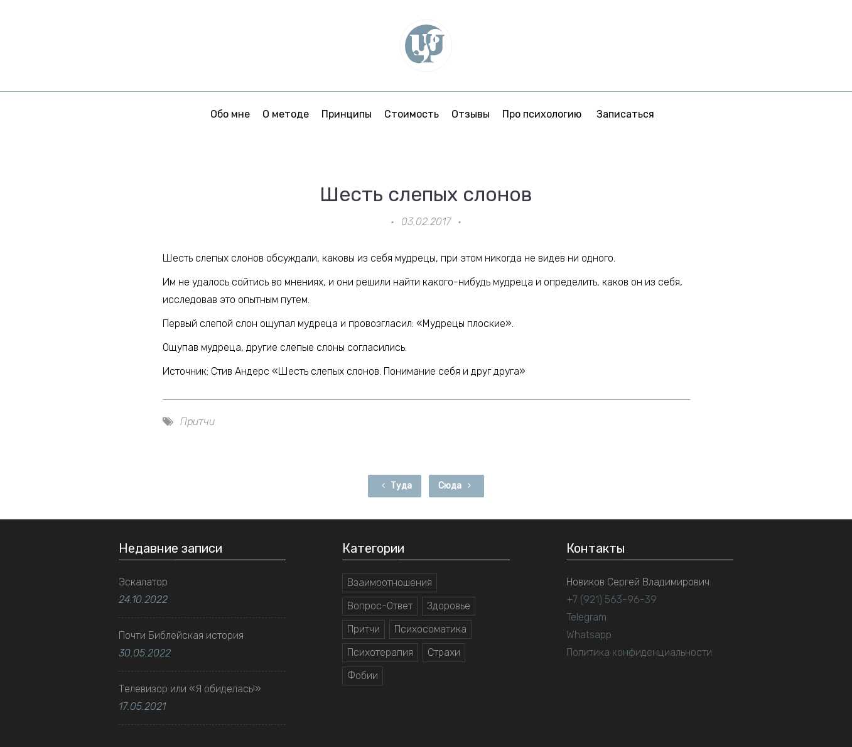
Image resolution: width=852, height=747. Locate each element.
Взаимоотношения (389, 583)
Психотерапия (380, 652)
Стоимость (411, 114)
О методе (285, 114)
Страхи (444, 652)
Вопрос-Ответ (380, 606)
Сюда (456, 485)
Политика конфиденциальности (639, 652)
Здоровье (448, 606)
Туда (394, 485)
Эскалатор (143, 582)
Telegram (586, 617)
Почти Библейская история (181, 635)
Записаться (625, 114)
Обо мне (230, 114)
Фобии (362, 676)
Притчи (197, 422)
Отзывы (470, 114)
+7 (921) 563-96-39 (611, 600)
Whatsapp (589, 635)
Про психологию (541, 114)
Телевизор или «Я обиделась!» (190, 689)
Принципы (346, 114)
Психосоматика (430, 629)
